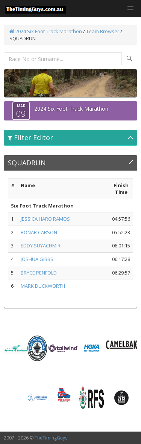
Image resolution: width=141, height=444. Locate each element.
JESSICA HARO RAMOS (45, 218)
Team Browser (102, 31)
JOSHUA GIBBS (37, 259)
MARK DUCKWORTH (43, 285)
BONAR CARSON (39, 232)
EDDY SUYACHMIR (41, 245)
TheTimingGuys (51, 438)
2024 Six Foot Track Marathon (45, 31)
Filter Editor (30, 137)
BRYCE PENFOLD (39, 272)
